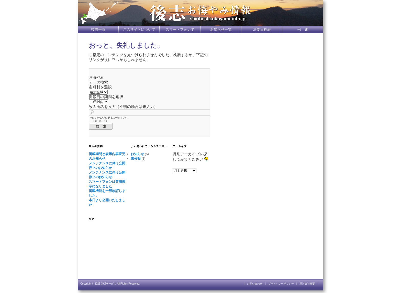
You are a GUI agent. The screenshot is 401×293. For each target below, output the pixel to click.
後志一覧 (98, 29)
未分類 (136, 158)
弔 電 (302, 29)
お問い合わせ (254, 283)
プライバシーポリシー (281, 283)
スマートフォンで (180, 29)
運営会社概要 (307, 283)
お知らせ (137, 154)
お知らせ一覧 (221, 29)
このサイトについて (139, 29)
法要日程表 (262, 29)
